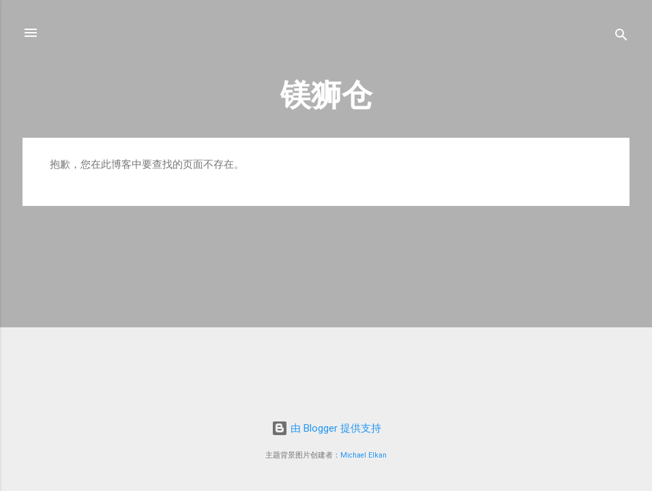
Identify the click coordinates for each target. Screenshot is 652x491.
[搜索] (621, 37)
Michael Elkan (363, 455)
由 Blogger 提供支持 (326, 428)
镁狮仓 (326, 95)
